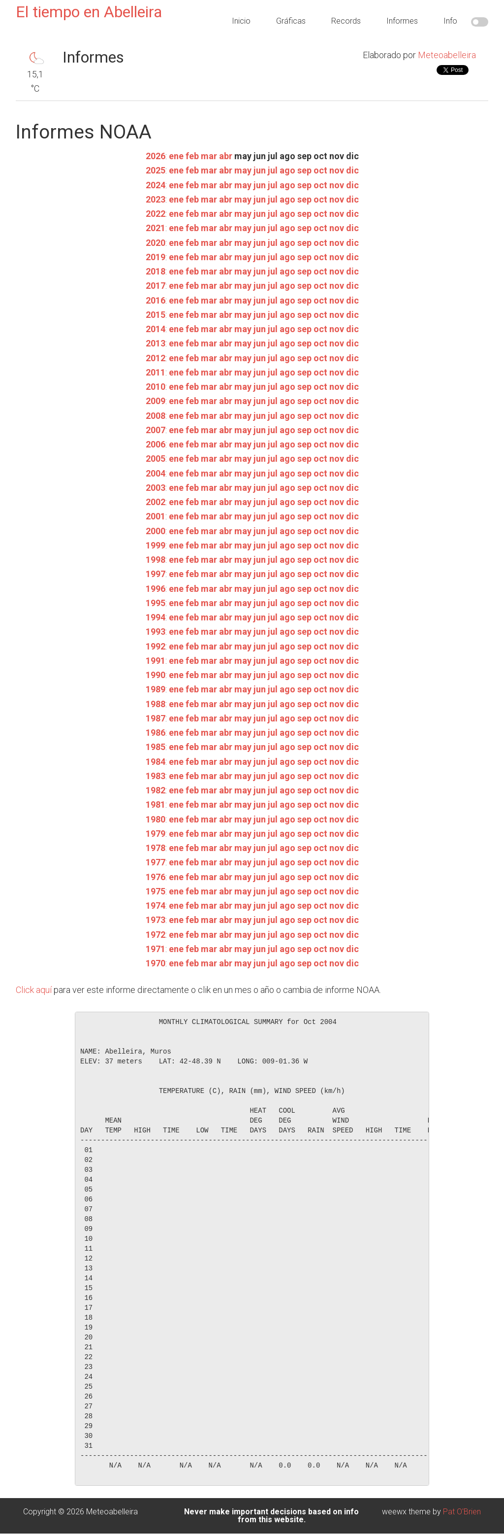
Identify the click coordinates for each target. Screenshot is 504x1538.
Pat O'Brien (462, 1511)
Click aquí (34, 990)
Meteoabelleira (447, 55)
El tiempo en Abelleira (89, 11)
